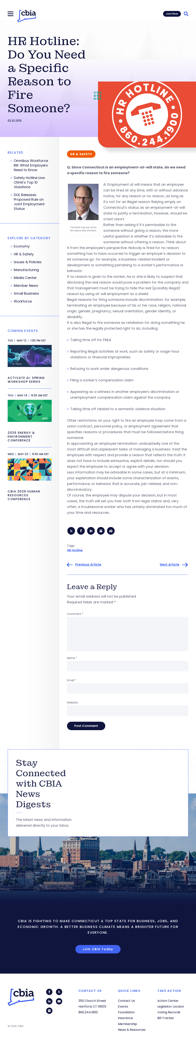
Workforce (23, 301)
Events (123, 1006)
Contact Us (126, 1001)
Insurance (125, 1018)
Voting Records (168, 1012)
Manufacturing (26, 270)
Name (72, 659)
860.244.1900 (88, 1012)
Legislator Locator (170, 1006)
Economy (22, 246)
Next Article (169, 565)
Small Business (26, 293)
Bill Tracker (165, 1018)
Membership (127, 1024)
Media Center (25, 277)
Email (71, 681)
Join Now (172, 14)
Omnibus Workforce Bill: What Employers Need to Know (31, 165)
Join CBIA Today (98, 950)
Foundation (126, 1012)
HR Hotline (75, 551)
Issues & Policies (28, 262)
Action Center (168, 1001)
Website (72, 703)
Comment (75, 615)
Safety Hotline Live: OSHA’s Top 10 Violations (29, 182)
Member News (26, 285)
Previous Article (88, 565)
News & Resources (131, 1030)
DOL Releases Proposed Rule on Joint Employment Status (29, 202)
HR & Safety (24, 254)
